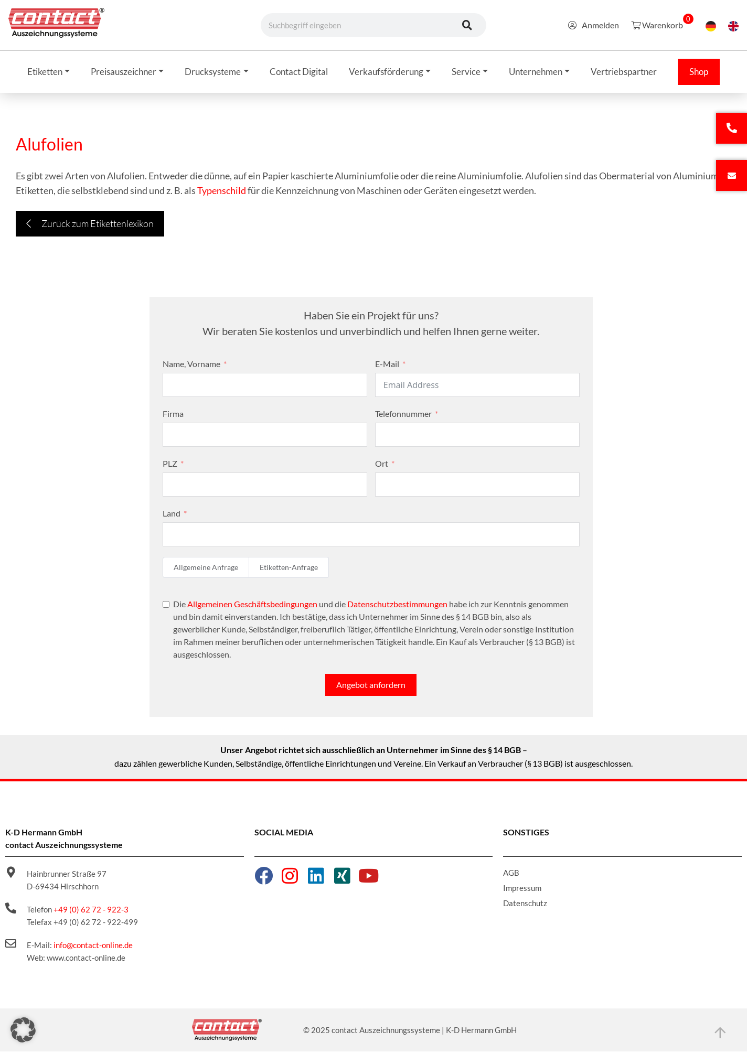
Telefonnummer (403, 415)
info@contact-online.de (93, 946)
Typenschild (221, 192)
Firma (173, 415)
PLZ (170, 465)
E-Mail (387, 365)
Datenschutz (525, 904)
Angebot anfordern (370, 686)
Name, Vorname (191, 365)
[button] (23, 1030)
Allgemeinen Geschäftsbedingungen (252, 605)
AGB (511, 874)
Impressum (522, 889)
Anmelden (593, 25)
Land (171, 515)
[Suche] (467, 25)
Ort (381, 465)
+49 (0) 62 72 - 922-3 (91, 911)
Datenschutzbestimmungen (397, 605)
